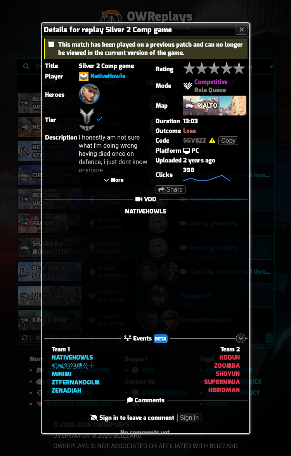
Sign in (189, 417)
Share (170, 189)
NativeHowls (107, 76)
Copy (228, 140)
